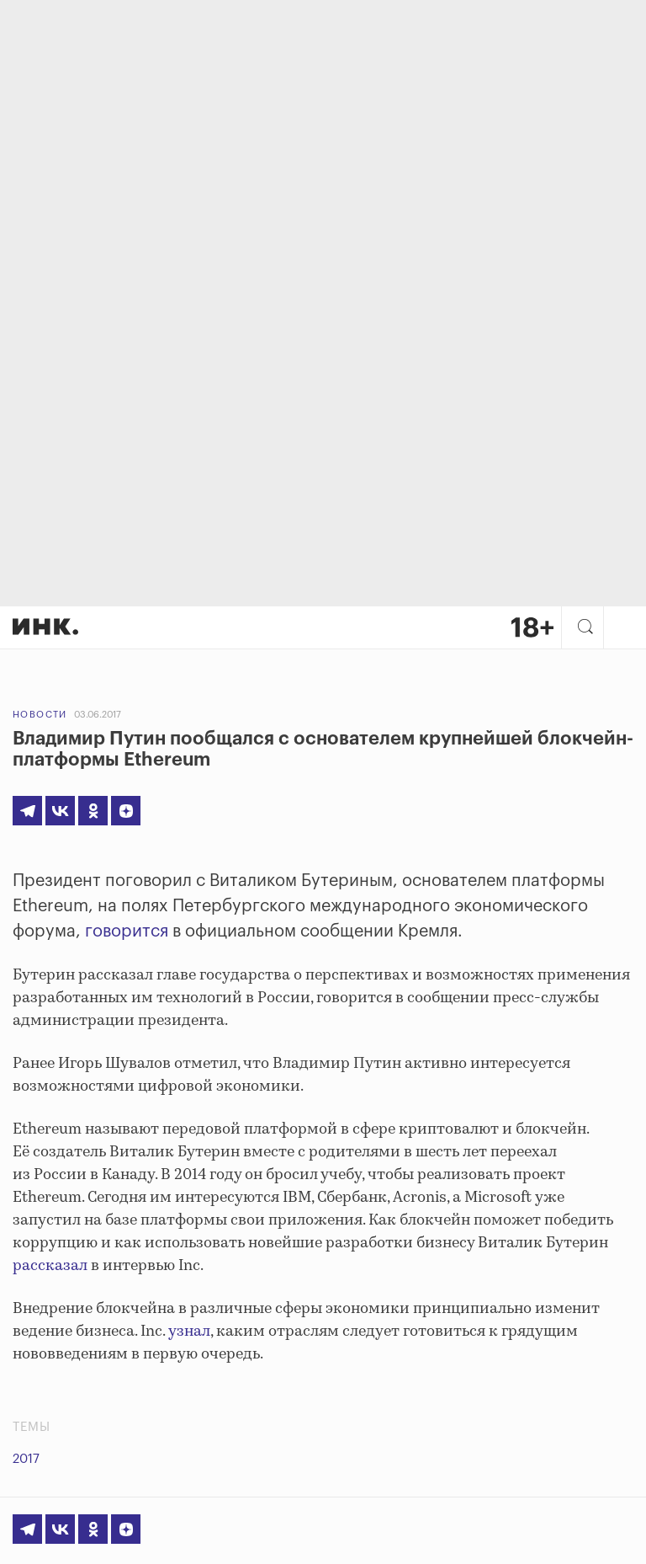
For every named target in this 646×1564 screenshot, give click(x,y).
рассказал (50, 1266)
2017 (26, 1459)
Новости (40, 714)
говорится (126, 931)
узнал (189, 1331)
